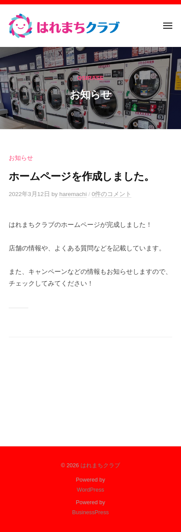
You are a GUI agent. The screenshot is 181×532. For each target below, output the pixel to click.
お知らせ (21, 158)
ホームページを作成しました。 (81, 176)
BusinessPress (90, 512)
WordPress (90, 489)
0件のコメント (112, 194)
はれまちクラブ (100, 465)
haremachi (73, 194)
